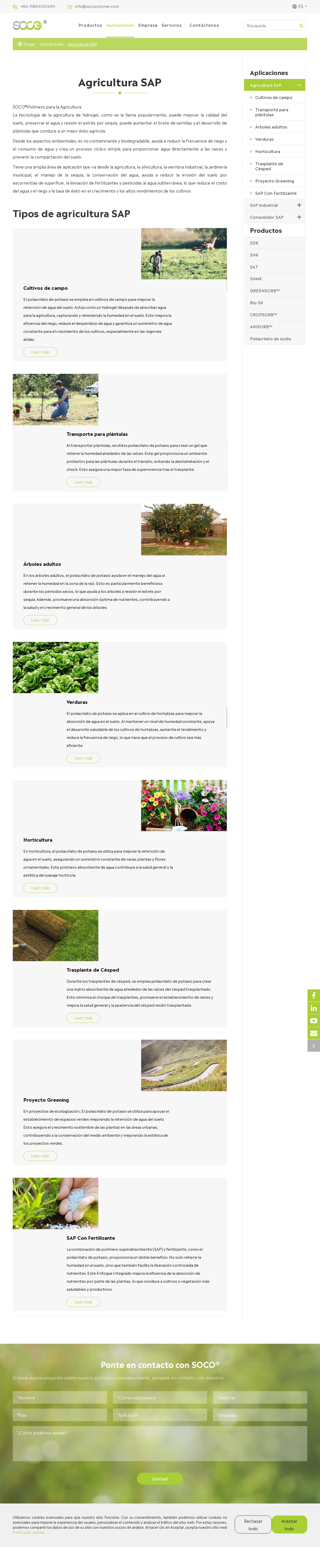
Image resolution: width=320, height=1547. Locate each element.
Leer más (123, 316)
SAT (254, 267)
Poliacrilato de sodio (270, 338)
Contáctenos (204, 25)
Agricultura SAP (82, 44)
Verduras (32, 544)
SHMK (256, 278)
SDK (254, 243)
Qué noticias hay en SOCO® (160, 1237)
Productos (90, 25)
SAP (160, 1326)
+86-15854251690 (37, 6)
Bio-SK (256, 302)
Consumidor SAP (267, 217)
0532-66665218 (265, 1468)
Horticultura (121, 638)
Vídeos (172, 1467)
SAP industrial (264, 205)
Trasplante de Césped (48, 733)
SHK (254, 255)
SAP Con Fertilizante (46, 922)
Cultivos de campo (130, 236)
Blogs (171, 1448)
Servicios (172, 25)
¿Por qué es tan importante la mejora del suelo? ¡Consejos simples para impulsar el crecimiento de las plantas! (59, 1338)
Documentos (178, 1457)
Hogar (30, 44)
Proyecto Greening (130, 827)
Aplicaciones (120, 25)
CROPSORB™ (263, 314)
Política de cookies (28, 1531)
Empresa (148, 25)
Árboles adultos (126, 441)
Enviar (160, 1177)
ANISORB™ (261, 326)
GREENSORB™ (265, 290)
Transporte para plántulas (53, 347)
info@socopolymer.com (97, 6)
